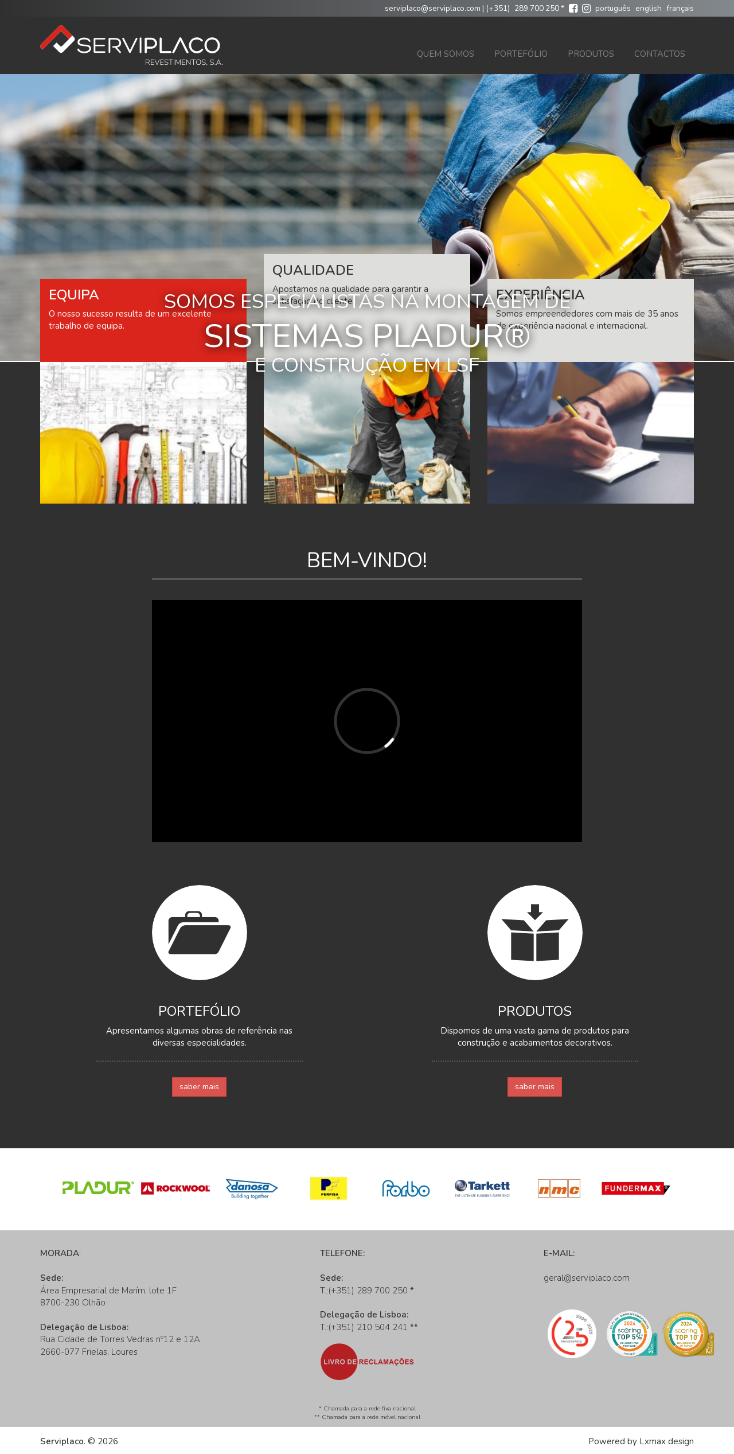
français (680, 8)
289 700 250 (536, 8)
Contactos (659, 54)
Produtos (591, 54)
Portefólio (521, 54)
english (648, 8)
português (613, 8)
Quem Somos (445, 54)
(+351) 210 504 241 (368, 1327)
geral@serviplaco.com (587, 1278)
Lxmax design (666, 1441)
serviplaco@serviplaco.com (433, 8)
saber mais (199, 1086)
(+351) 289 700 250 (368, 1290)
